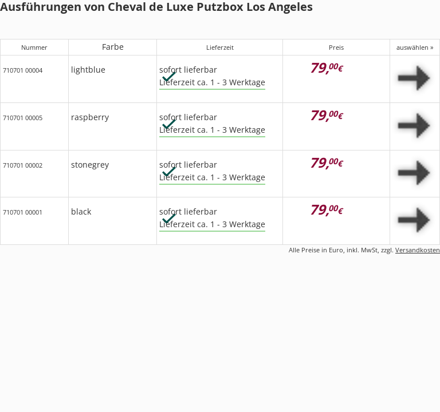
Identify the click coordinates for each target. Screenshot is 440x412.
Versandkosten (417, 249)
